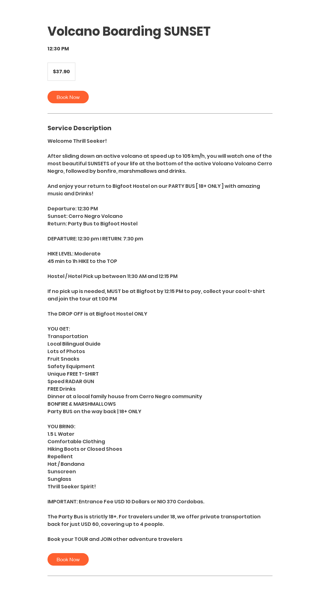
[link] (68, 97)
